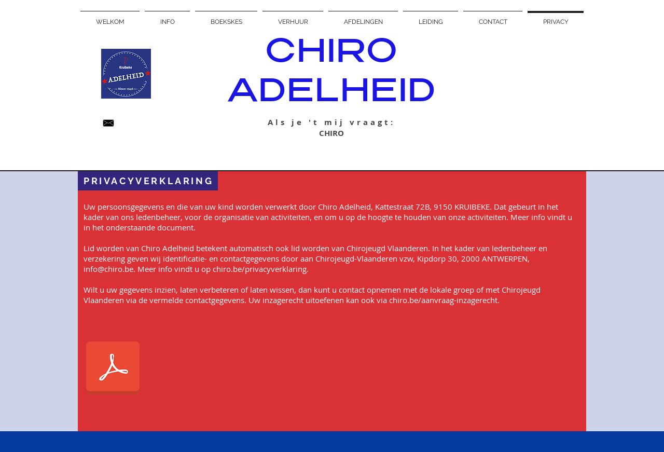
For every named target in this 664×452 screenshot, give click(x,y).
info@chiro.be (108, 269)
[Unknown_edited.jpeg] (108, 123)
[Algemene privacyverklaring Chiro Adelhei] (113, 369)
